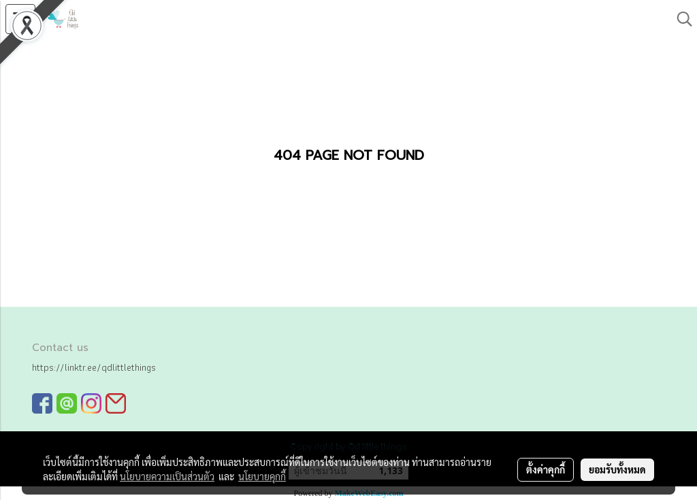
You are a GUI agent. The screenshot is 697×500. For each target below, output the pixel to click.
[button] (680, 19)
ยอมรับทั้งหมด (617, 469)
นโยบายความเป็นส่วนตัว (167, 476)
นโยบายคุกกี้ (262, 476)
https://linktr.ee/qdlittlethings (94, 367)
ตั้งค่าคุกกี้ (545, 469)
